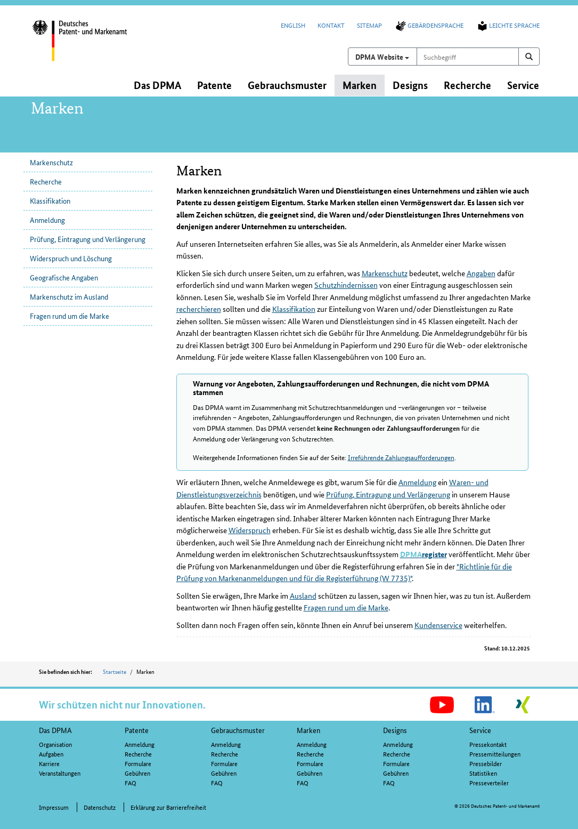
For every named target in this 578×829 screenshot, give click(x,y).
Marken (308, 730)
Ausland (303, 595)
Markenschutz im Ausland (69, 296)
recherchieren (198, 308)
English (293, 25)
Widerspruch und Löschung (71, 258)
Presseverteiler (489, 782)
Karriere (49, 763)
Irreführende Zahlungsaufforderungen (401, 457)
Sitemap (369, 25)
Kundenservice (438, 624)
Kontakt (331, 25)
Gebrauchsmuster (238, 730)
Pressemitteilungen (494, 753)
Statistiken (483, 773)
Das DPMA (55, 730)
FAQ (130, 782)
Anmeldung (47, 219)
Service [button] (523, 85)
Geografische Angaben (64, 277)
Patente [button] (214, 85)
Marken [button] (360, 85)
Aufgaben (51, 753)
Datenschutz (100, 807)
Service (480, 730)
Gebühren (137, 773)
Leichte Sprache (508, 25)
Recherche (46, 181)
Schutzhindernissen (346, 284)
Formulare (138, 763)
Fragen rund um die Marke (69, 315)
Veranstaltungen (59, 773)
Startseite (114, 671)
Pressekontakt (488, 744)
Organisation (55, 744)
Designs (395, 730)
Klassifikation (50, 200)
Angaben (481, 273)
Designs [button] (410, 85)
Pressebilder (485, 763)
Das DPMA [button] (157, 85)
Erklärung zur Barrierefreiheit (168, 807)
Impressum (54, 807)
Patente (137, 730)
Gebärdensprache (428, 25)
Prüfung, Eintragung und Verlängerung (87, 239)
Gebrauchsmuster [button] (287, 85)
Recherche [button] (467, 85)
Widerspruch (250, 530)
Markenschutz (51, 162)
